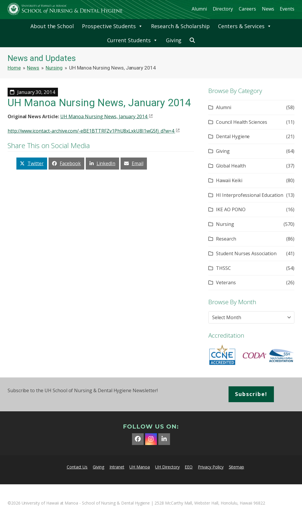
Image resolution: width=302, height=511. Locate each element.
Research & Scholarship (180, 26)
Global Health (231, 166)
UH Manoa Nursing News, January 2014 (103, 116)
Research (226, 239)
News (268, 9)
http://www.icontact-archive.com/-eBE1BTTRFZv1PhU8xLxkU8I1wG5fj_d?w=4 (91, 131)
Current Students (132, 40)
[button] (192, 40)
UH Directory (167, 467)
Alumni (199, 9)
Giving (174, 40)
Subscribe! (251, 393)
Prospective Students (112, 26)
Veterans (226, 282)
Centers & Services (245, 26)
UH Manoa (139, 467)
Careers (247, 9)
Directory (223, 9)
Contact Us (77, 467)
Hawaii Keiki (229, 180)
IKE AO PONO (230, 209)
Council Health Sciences (241, 122)
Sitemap (236, 467)
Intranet (116, 467)
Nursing (225, 224)
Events (287, 9)
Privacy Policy (210, 467)
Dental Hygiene (233, 136)
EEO (189, 467)
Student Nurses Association (246, 253)
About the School (52, 26)
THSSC (223, 268)
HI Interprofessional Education (249, 195)
